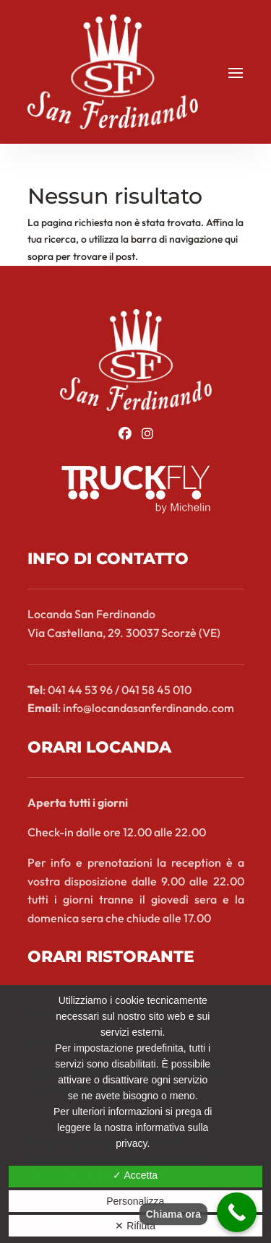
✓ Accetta (135, 1175)
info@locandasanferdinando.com (148, 708)
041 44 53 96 (80, 690)
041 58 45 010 (156, 690)
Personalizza (135, 1201)
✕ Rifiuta (135, 1225)
